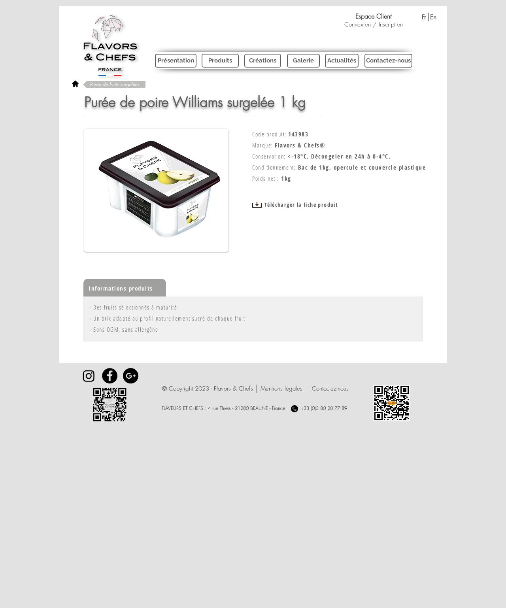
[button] (207, 389)
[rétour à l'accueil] (75, 83)
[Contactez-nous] (388, 61)
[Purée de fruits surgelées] (114, 84)
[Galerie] (303, 61)
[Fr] (423, 17)
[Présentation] (175, 61)
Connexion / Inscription (373, 24)
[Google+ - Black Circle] (130, 375)
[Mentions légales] (281, 389)
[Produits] (220, 61)
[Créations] (262, 61)
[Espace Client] (373, 16)
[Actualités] (342, 61)
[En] (433, 17)
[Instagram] (88, 375)
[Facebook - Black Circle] (109, 375)
